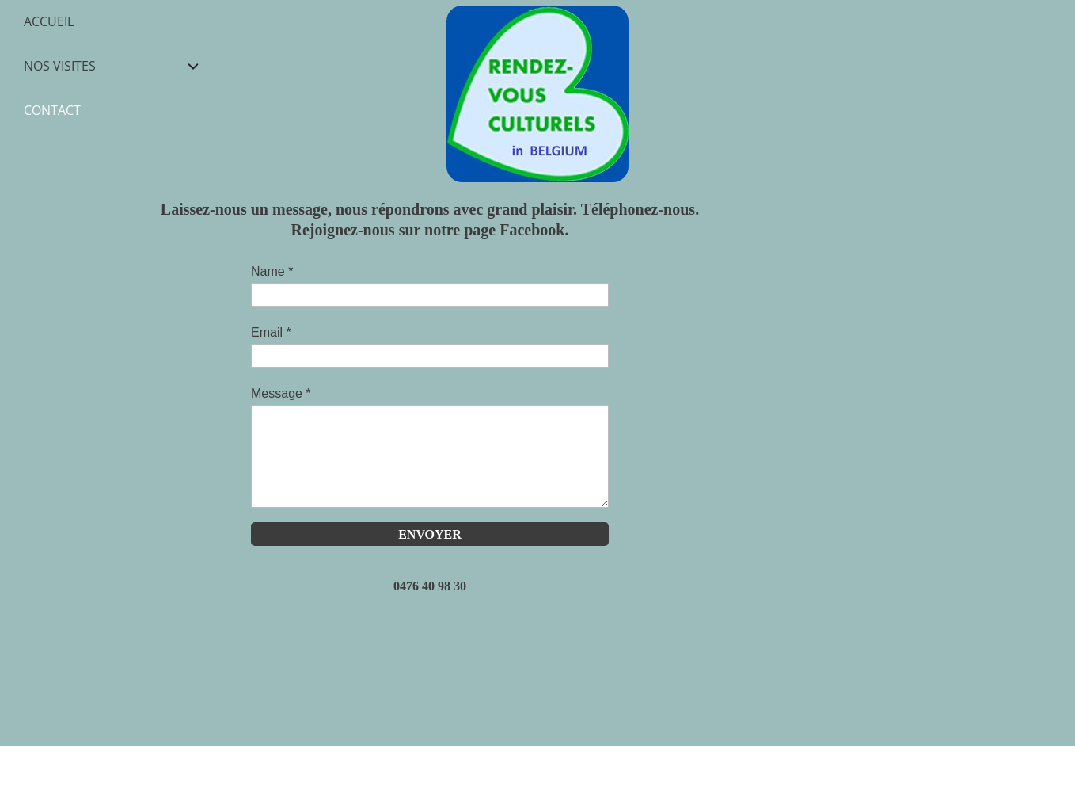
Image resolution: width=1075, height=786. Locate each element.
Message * (281, 393)
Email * (271, 332)
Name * (272, 271)
